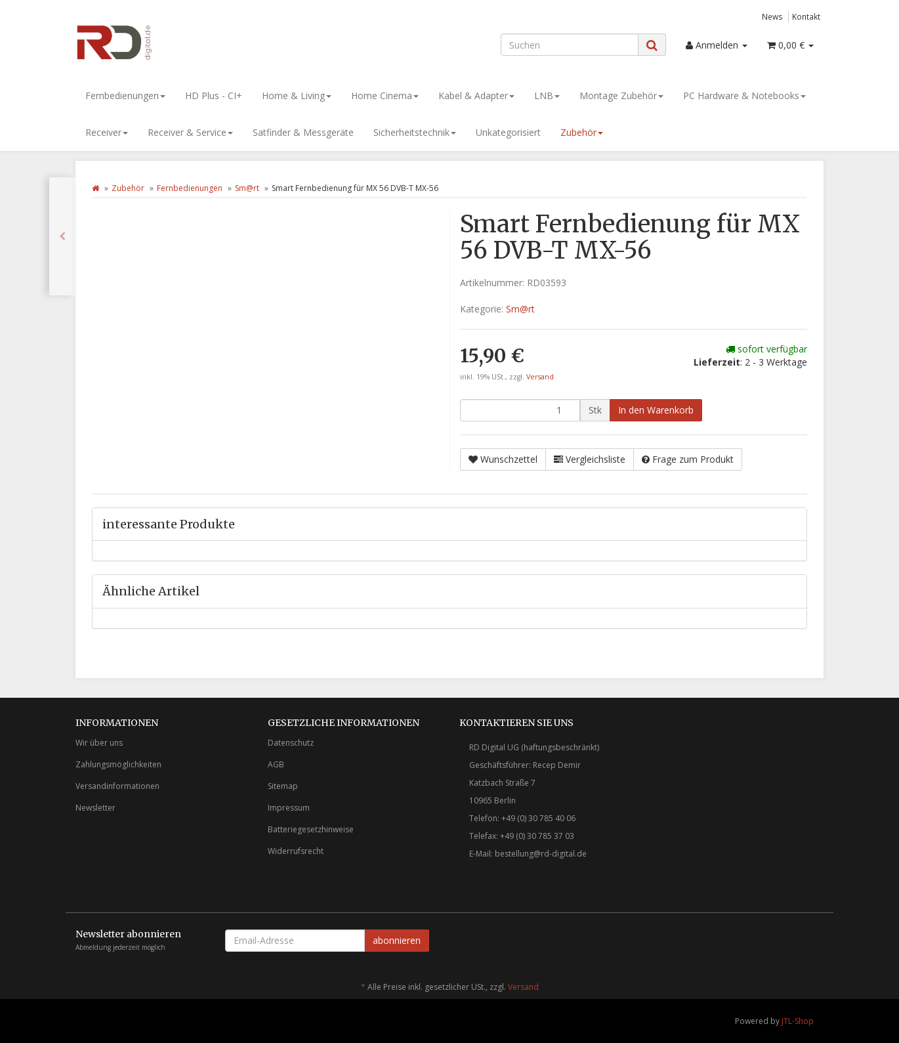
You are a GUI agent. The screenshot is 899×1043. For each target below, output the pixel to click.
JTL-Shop (798, 1021)
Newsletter (95, 807)
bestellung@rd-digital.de (541, 853)
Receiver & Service (190, 132)
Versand (540, 376)
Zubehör (581, 132)
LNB (547, 95)
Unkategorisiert (508, 132)
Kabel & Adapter (476, 95)
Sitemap (283, 786)
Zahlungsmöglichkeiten (118, 764)
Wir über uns (99, 742)
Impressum (289, 807)
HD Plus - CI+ (213, 95)
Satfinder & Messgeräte (303, 132)
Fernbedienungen (125, 95)
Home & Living (296, 95)
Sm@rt (247, 188)
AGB (276, 764)
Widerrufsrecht (296, 851)
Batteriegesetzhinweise (311, 829)
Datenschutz (291, 742)
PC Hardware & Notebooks (744, 95)
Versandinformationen (117, 786)
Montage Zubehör (621, 95)
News (772, 16)
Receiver (106, 132)
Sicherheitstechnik (414, 132)
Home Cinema (385, 95)
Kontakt (806, 16)
